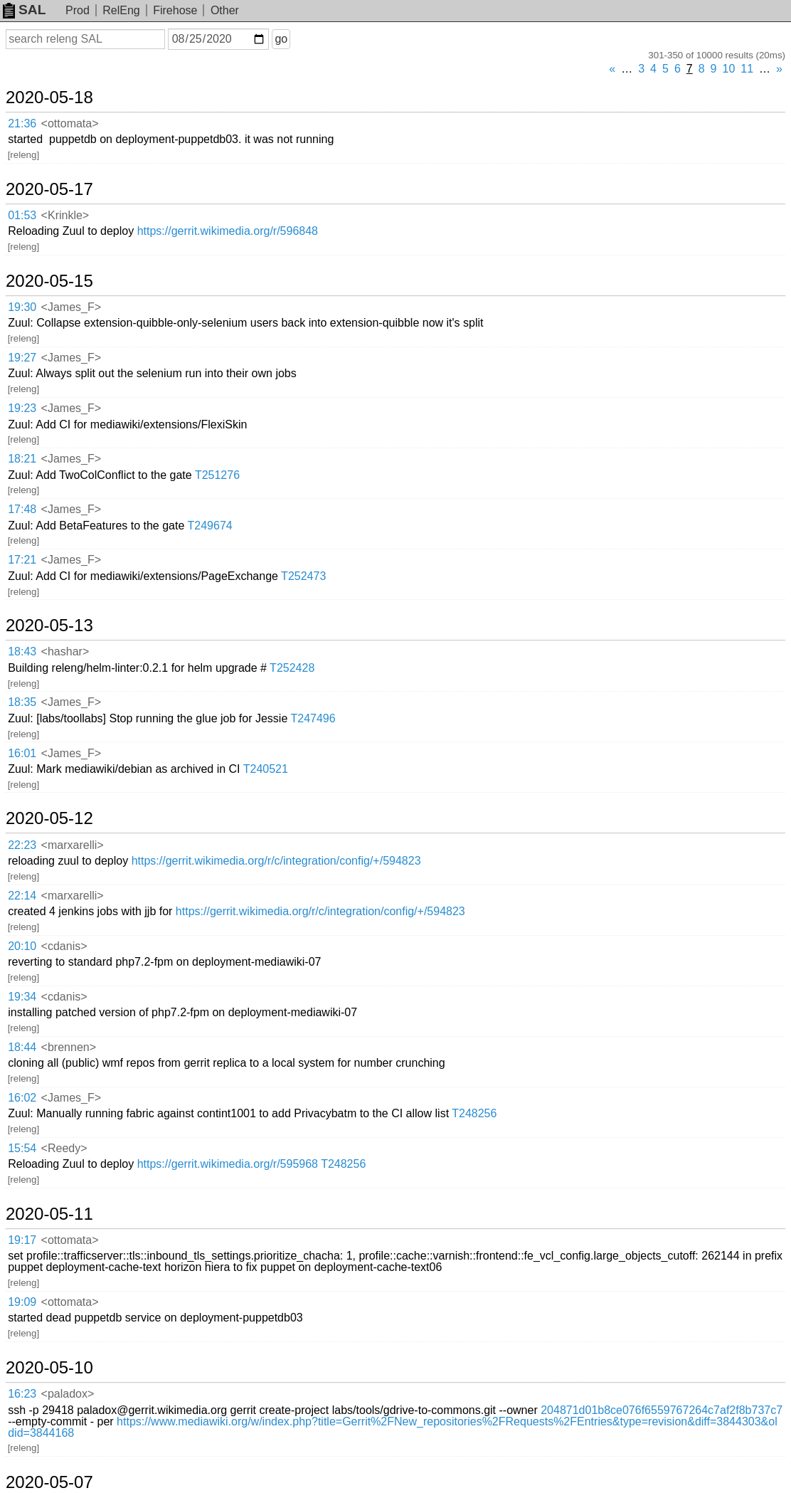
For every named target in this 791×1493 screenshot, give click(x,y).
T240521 (265, 769)
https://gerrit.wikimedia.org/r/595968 (227, 1164)
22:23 (22, 845)
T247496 (312, 718)
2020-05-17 (49, 189)
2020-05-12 (49, 818)
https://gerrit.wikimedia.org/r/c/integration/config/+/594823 (276, 861)
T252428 (292, 668)
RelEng (120, 10)
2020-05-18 (49, 97)
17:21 (22, 560)
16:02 (22, 1098)
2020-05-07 (49, 1482)
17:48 (22, 509)
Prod (77, 10)
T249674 (210, 525)
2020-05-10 (49, 1367)
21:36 (22, 123)
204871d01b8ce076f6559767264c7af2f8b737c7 (661, 1410)
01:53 (22, 215)
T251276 (217, 475)
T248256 (474, 1113)
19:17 (22, 1240)
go (281, 39)
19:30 (22, 307)
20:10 (22, 946)
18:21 (22, 459)
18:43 (22, 651)
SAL (24, 9)
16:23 (22, 1394)
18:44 (22, 1047)
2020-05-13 (49, 625)
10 (729, 69)
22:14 (22, 896)
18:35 (22, 702)
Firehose (175, 10)
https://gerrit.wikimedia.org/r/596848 (227, 231)
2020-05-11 (49, 1214)
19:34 (22, 997)
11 (746, 69)
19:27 (22, 358)
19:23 (22, 408)
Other (225, 10)
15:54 (22, 1148)
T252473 (303, 576)
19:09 (22, 1302)
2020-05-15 (49, 281)
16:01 (22, 753)
